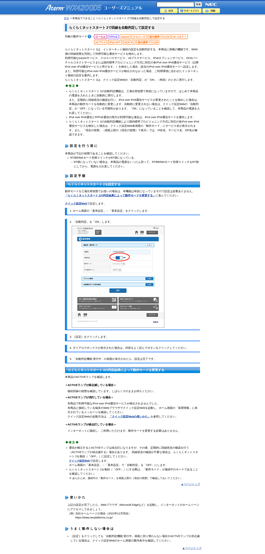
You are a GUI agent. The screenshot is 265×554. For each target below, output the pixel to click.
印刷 (211, 10)
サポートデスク (190, 10)
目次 (169, 10)
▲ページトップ (190, 484)
